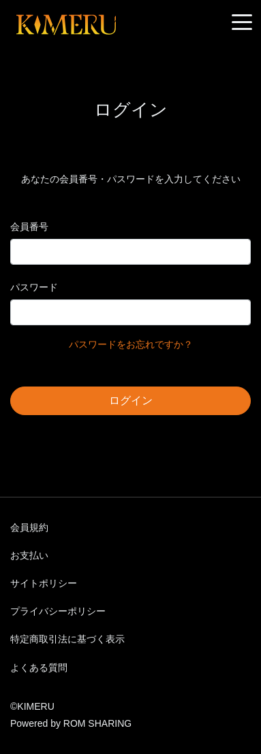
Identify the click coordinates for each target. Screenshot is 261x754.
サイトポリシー (43, 583)
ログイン (131, 400)
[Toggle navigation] (242, 23)
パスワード (34, 287)
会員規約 (29, 527)
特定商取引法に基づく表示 (67, 639)
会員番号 (29, 226)
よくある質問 (38, 667)
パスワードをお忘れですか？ (131, 344)
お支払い (29, 555)
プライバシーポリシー (58, 611)
